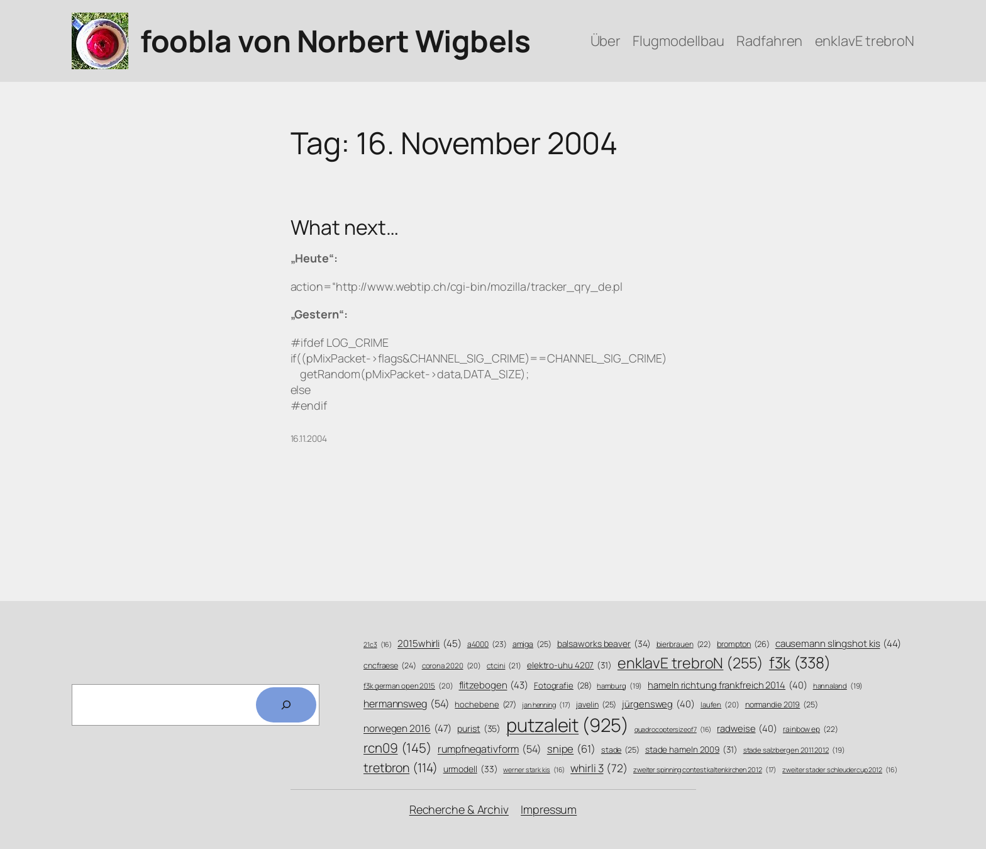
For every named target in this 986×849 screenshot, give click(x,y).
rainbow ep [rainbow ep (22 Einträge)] (810, 729)
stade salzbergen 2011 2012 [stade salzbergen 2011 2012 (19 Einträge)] (794, 750)
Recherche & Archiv (459, 809)
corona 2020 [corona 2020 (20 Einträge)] (452, 666)
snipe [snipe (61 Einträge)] (571, 748)
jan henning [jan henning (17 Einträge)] (546, 704)
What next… (345, 227)
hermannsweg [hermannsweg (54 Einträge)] (406, 704)
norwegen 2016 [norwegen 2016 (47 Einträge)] (407, 729)
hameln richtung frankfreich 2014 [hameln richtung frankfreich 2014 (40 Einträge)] (727, 685)
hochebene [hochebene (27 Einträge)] (485, 704)
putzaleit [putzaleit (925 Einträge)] (567, 725)
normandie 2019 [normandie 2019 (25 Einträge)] (781, 705)
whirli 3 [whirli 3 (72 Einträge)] (599, 767)
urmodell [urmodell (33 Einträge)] (470, 769)
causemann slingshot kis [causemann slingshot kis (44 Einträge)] (838, 643)
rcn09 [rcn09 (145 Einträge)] (397, 748)
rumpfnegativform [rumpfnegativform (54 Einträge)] (489, 749)
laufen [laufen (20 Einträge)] (720, 705)
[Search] (286, 704)
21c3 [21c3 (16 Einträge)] (377, 644)
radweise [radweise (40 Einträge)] (747, 728)
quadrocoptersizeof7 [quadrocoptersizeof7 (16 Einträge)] (673, 729)
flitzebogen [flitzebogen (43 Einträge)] (494, 685)
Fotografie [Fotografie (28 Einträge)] (563, 685)
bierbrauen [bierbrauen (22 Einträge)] (684, 644)
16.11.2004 (309, 438)
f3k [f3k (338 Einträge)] (800, 662)
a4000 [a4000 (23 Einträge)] (487, 644)
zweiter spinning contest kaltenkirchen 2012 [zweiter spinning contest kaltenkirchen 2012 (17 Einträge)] (705, 769)
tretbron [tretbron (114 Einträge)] (400, 767)
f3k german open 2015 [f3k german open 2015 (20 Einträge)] (408, 686)
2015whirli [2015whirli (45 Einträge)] (429, 643)
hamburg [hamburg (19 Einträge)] (619, 686)
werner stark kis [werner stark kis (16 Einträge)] (534, 770)
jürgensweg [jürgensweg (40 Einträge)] (658, 704)
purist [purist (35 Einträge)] (479, 728)
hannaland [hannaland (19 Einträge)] (838, 686)
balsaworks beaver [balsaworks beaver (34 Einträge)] (604, 644)
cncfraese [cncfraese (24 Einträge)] (389, 665)
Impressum (549, 809)
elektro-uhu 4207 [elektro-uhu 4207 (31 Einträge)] (569, 665)
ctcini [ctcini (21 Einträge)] (504, 666)
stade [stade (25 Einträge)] (620, 750)
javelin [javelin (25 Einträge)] (596, 705)
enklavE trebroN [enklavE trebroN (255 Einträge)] (690, 663)
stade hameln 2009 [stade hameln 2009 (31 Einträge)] (691, 749)
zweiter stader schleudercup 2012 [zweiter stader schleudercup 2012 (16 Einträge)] (839, 770)
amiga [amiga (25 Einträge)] (531, 644)
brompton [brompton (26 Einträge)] (743, 644)
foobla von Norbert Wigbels (335, 40)
